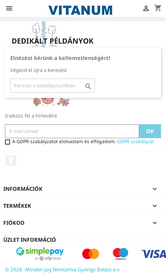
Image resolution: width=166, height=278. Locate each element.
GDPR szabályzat (135, 141)
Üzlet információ (29, 239)
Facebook (11, 160)
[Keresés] (52, 86)
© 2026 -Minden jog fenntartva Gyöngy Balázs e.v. (63, 269)
